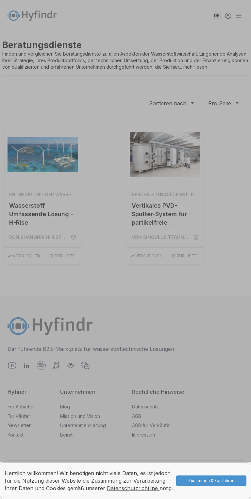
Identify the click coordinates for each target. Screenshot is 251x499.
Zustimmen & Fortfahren (211, 480)
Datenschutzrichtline (133, 488)
